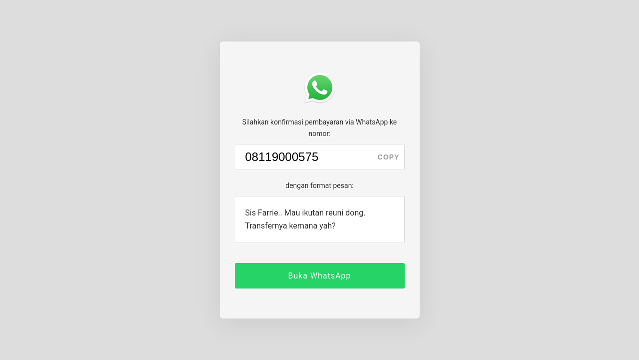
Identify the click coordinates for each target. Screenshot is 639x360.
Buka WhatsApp (319, 275)
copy (389, 157)
